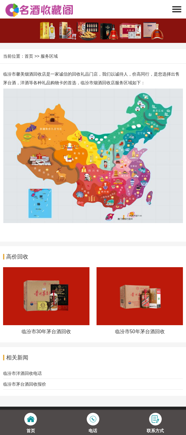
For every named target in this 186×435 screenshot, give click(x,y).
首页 (29, 56)
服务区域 (49, 56)
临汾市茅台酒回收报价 (24, 384)
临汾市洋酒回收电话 (22, 373)
